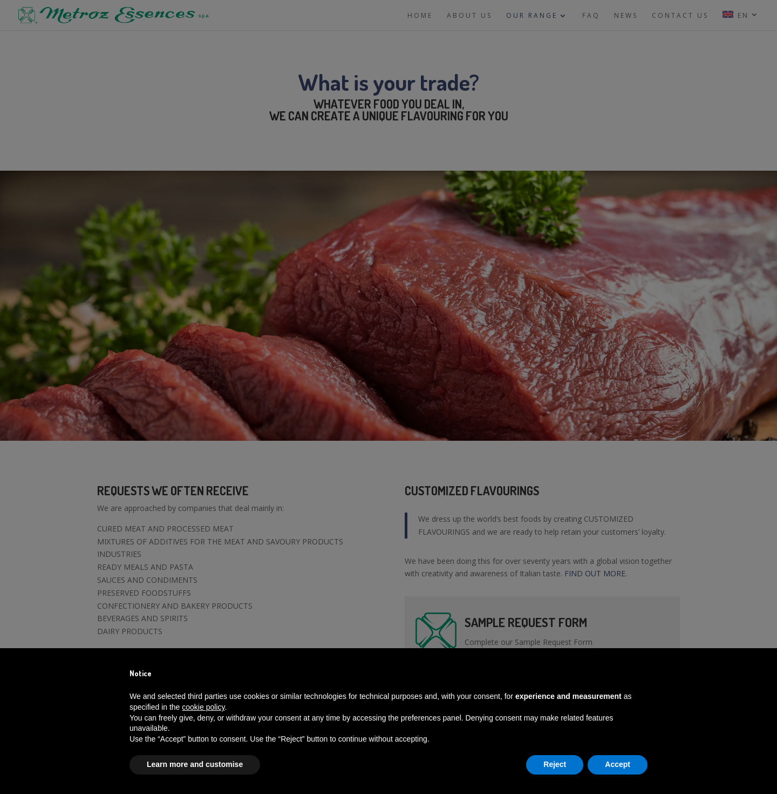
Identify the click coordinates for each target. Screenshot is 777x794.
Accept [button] (617, 764)
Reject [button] (554, 764)
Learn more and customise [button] (195, 764)
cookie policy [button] (203, 707)
